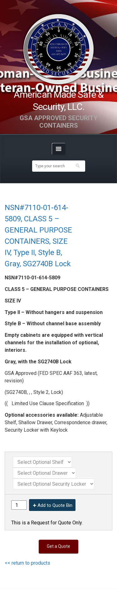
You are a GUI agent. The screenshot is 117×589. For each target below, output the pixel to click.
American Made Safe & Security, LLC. (58, 100)
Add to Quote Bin (54, 505)
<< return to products (27, 563)
